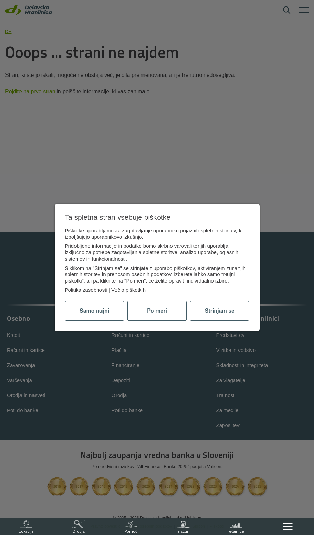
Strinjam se (219, 311)
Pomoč (130, 527)
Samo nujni (94, 311)
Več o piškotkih (128, 290)
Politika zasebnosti (86, 290)
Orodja (78, 527)
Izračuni (183, 527)
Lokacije (26, 527)
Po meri (157, 311)
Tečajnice (235, 527)
